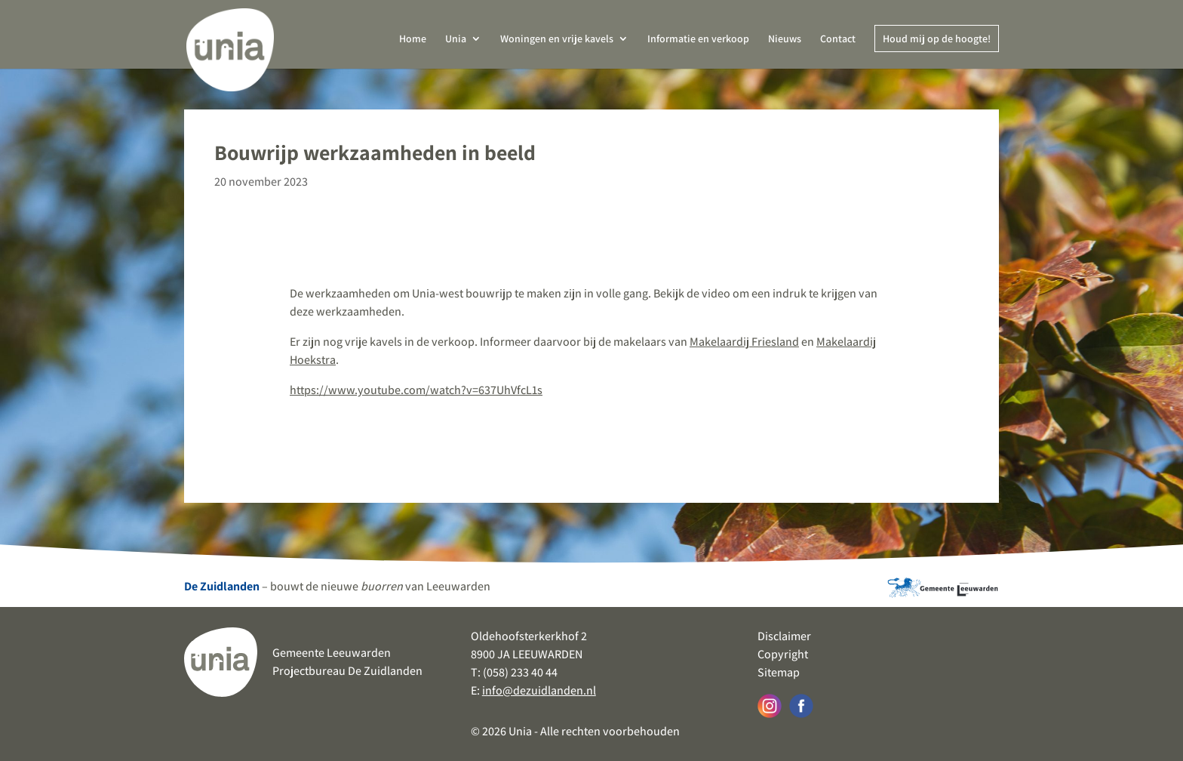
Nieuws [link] (784, 39)
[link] (230, 45)
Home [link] (412, 39)
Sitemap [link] (778, 672)
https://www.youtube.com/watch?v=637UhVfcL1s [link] (416, 390)
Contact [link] (838, 39)
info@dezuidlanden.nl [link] (539, 690)
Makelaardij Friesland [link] (744, 342)
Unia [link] (455, 39)
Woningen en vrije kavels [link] (556, 39)
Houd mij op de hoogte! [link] (937, 38)
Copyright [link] (782, 654)
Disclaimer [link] (784, 636)
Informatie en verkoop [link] (698, 39)
